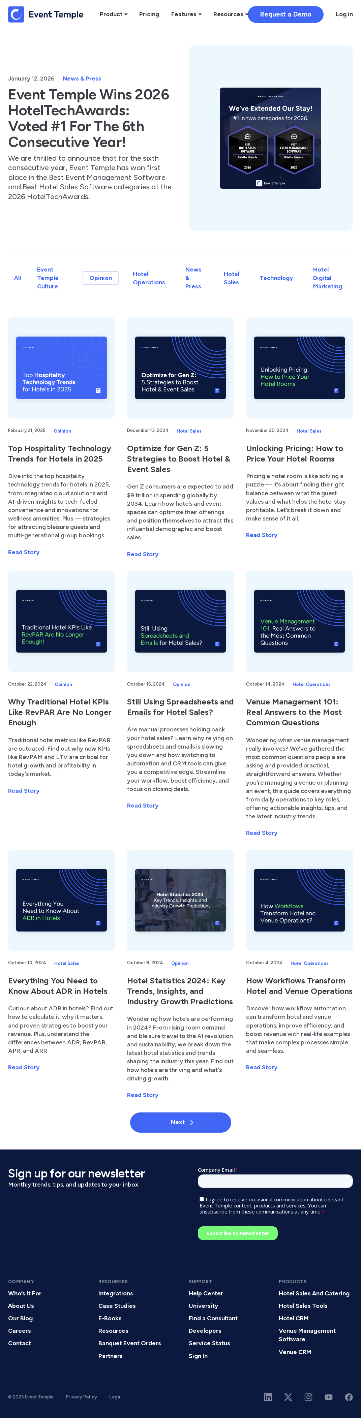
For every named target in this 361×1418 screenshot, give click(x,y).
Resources (113, 1330)
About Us (21, 1306)
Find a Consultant (213, 1318)
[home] (46, 14)
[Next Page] (180, 1122)
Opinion (100, 278)
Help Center (206, 1293)
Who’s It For (24, 1293)
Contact (19, 1343)
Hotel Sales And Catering (314, 1293)
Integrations (115, 1293)
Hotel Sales (231, 278)
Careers (19, 1330)
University (203, 1306)
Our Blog (20, 1318)
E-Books (110, 1318)
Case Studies (117, 1306)
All (17, 278)
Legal (115, 1396)
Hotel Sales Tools (303, 1306)
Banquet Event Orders (129, 1343)
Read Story (23, 552)
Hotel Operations (149, 278)
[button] (113, 14)
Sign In (198, 1356)
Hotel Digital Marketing (327, 278)
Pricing (149, 14)
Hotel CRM (294, 1318)
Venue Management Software (307, 1335)
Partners (110, 1356)
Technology (276, 278)
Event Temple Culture (48, 278)
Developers (205, 1330)
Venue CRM (295, 1352)
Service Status (209, 1343)
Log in (344, 14)
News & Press (82, 78)
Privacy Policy (81, 1396)
